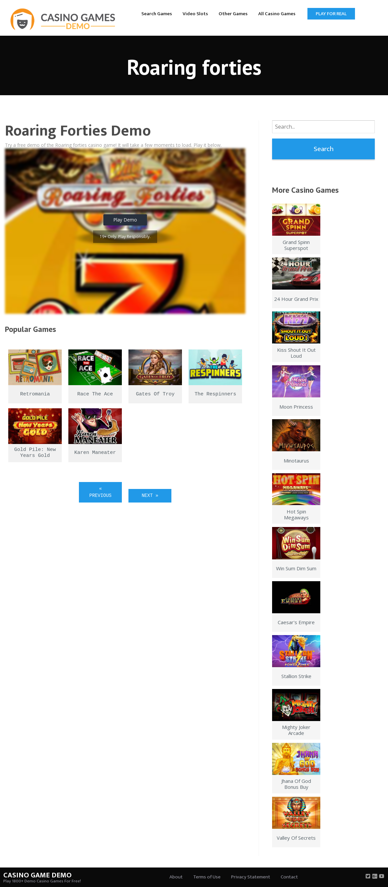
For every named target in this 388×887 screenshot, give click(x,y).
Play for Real (331, 14)
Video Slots (195, 14)
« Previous (100, 492)
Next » (150, 495)
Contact (289, 877)
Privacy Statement (250, 877)
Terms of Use (207, 877)
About (176, 877)
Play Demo (125, 220)
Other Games (233, 14)
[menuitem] (156, 13)
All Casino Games (277, 14)
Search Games (156, 14)
